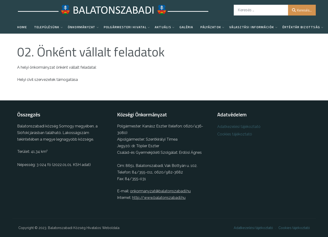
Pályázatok (211, 27)
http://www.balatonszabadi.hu (159, 197)
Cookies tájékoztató (234, 134)
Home (22, 27)
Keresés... (302, 10)
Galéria (186, 27)
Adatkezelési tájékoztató (239, 126)
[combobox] (261, 10)
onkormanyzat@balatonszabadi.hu (160, 191)
